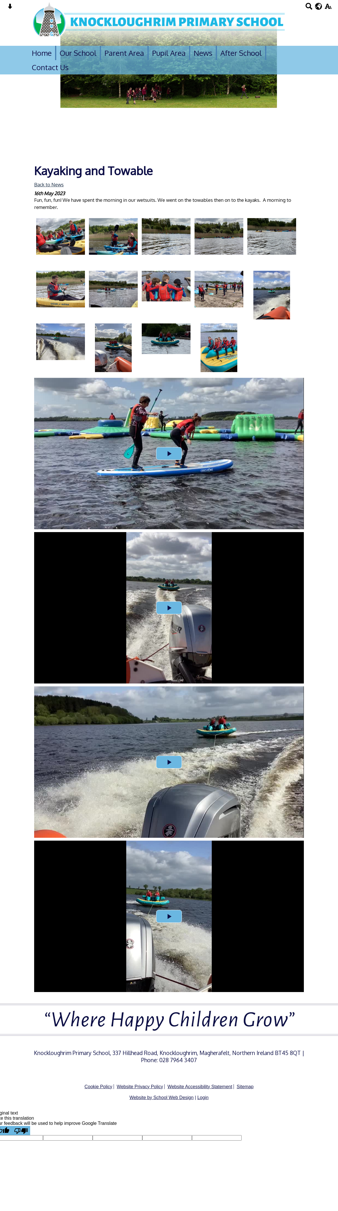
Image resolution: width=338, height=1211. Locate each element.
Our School (78, 53)
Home (42, 53)
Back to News (49, 184)
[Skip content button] (10, 8)
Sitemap (245, 1086)
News (203, 53)
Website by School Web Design (161, 1097)
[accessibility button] (328, 8)
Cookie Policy (98, 1086)
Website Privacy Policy (140, 1086)
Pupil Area (169, 53)
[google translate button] (318, 6)
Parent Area (124, 53)
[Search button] (309, 8)
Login (203, 1097)
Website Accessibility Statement (200, 1086)
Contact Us (50, 67)
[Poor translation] (21, 1130)
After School (241, 53)
